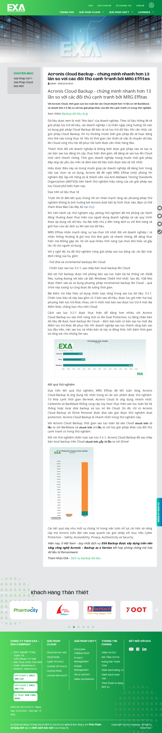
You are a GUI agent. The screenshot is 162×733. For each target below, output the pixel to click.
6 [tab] (92, 627)
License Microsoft (57, 676)
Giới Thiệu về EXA (110, 657)
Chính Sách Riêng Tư (112, 670)
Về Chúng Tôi (123, 6)
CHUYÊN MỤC (23, 73)
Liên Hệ (140, 6)
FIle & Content (82, 675)
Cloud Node (53, 657)
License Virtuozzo (57, 666)
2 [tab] (73, 627)
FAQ (91, 6)
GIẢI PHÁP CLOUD (89, 12)
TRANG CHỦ (66, 12)
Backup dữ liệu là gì (75, 114)
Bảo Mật (19, 86)
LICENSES (144, 12)
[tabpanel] (51, 610)
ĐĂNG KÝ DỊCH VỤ (159, 512)
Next (157, 610)
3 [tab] (78, 627)
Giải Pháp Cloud (23, 82)
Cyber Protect (55, 662)
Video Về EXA (109, 653)
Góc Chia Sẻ (104, 6)
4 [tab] (83, 627)
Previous (5, 610)
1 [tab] (69, 627)
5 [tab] (88, 627)
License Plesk (54, 671)
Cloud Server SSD (57, 653)
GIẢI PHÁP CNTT (119, 12)
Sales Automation (84, 679)
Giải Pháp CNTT (23, 78)
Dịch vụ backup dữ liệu (86, 558)
